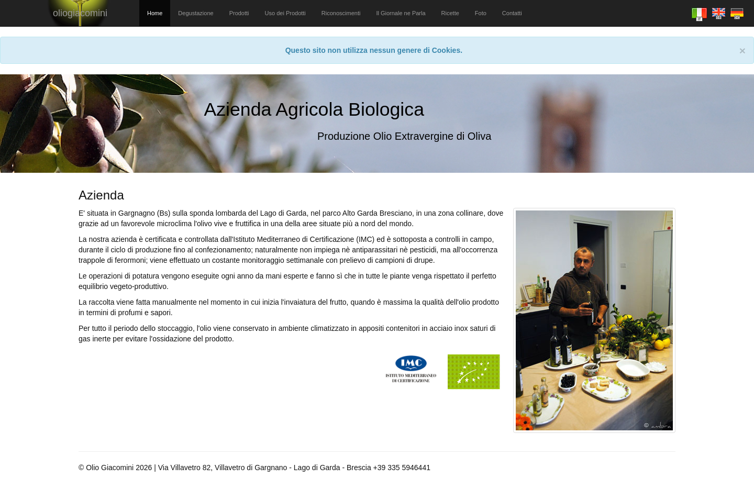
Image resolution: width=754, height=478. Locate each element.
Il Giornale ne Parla (400, 13)
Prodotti (239, 13)
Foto (480, 13)
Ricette (450, 13)
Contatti (512, 13)
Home (154, 13)
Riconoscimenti (341, 13)
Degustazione (195, 13)
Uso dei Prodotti (285, 13)
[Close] (742, 50)
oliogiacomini (80, 13)
